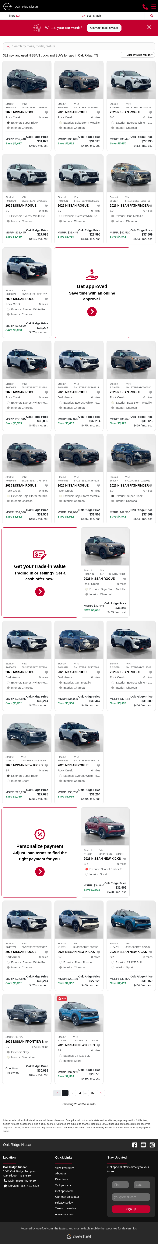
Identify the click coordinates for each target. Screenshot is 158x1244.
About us (61, 1173)
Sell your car (63, 1185)
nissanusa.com (64, 1214)
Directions (61, 1179)
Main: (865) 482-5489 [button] (20, 1181)
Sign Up (131, 1209)
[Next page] (101, 1093)
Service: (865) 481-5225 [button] (21, 1186)
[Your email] (131, 1197)
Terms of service (65, 1208)
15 (92, 1092)
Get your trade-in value (104, 27)
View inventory (64, 1167)
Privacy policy (64, 1202)
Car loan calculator (67, 1196)
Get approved (64, 1191)
